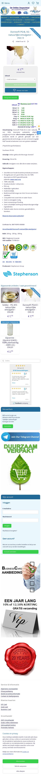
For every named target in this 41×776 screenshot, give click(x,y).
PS (13, 261)
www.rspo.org (15, 179)
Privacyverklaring (7, 691)
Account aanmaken (10, 552)
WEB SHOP (4, 17)
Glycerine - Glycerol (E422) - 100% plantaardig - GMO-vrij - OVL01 (10, 343)
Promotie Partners (7, 727)
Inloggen (7, 526)
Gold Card (4, 707)
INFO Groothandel (7, 720)
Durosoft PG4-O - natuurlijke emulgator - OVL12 (31, 308)
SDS (4, 261)
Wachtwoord (7, 517)
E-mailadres (7, 509)
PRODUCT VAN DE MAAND (14, 20)
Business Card (6, 709)
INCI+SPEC (9, 261)
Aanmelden (7, 426)
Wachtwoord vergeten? (10, 531)
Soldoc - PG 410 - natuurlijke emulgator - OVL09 (10, 308)
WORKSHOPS (18, 22)
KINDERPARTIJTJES (6, 22)
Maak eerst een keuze (20, 85)
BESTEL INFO (25, 17)
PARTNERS (27, 22)
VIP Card (4, 704)
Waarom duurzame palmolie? (13, 216)
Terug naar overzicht (10, 97)
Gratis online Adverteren (9, 722)
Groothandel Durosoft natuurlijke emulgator (19, 229)
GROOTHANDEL (14, 17)
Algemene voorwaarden (9, 689)
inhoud (7, 76)
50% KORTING (35, 17)
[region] (20, 746)
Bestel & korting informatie (10, 694)
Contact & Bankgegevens (10, 696)
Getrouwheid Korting (8, 725)
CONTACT (21, 25)
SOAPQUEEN (36, 22)
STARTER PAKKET (30, 20)
